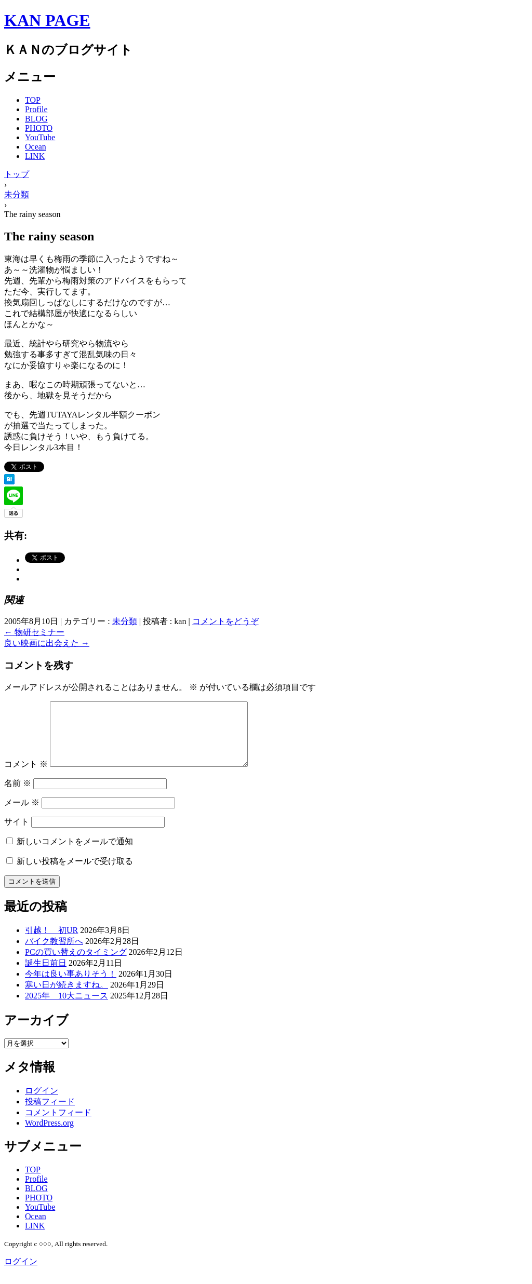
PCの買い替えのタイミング (76, 964)
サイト (16, 834)
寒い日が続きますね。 (66, 997)
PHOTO (38, 128)
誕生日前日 (45, 975)
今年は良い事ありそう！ (70, 986)
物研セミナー (34, 632)
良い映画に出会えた (46, 643)
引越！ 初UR (51, 942)
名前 (17, 795)
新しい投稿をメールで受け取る (75, 873)
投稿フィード (50, 1114)
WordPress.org (49, 1135)
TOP (33, 100)
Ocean (35, 146)
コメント (26, 776)
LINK (35, 156)
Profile (36, 109)
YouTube (40, 137)
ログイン (41, 1103)
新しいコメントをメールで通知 (75, 853)
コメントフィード (58, 1124)
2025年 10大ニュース (66, 1008)
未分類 (124, 621)
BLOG (36, 118)
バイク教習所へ (54, 953)
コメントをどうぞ (225, 621)
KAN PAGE (47, 20)
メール (21, 814)
